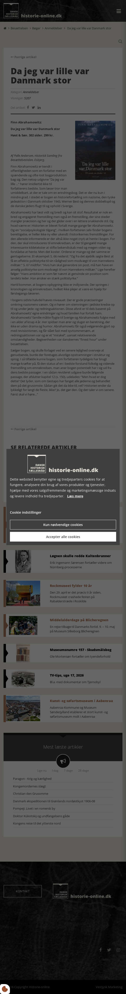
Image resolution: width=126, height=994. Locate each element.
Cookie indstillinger (25, 512)
